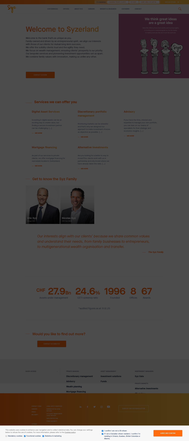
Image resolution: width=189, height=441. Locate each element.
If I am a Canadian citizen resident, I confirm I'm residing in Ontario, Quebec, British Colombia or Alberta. (122, 436)
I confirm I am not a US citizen (115, 431)
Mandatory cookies (15, 436)
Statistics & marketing (53, 436)
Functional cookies (33, 436)
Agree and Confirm (167, 433)
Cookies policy (70, 432)
